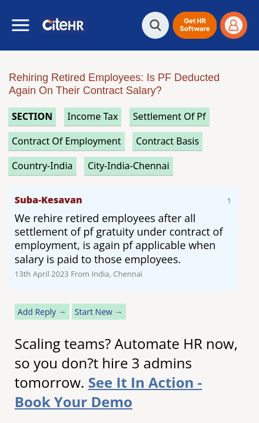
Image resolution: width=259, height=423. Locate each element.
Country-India (42, 165)
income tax (93, 116)
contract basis (167, 141)
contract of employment (66, 141)
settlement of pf (169, 116)
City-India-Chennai (129, 165)
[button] (194, 25)
